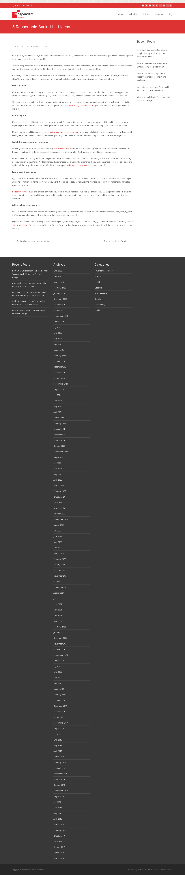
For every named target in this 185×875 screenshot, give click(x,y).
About (121, 14)
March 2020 (58, 689)
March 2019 (58, 756)
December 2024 (60, 367)
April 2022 (57, 547)
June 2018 (57, 807)
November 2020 (60, 643)
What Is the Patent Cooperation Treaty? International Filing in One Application (151, 76)
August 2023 (58, 457)
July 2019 (57, 734)
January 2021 (59, 632)
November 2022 (60, 508)
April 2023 (57, 480)
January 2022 (59, 564)
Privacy (146, 14)
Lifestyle (98, 287)
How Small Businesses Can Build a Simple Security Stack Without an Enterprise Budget (152, 53)
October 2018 (59, 785)
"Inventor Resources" (104, 270)
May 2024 (57, 406)
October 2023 (59, 446)
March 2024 (58, 417)
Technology (100, 304)
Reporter (159, 14)
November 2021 (60, 576)
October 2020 (59, 649)
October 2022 (59, 513)
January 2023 (59, 497)
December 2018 (60, 773)
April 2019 (57, 751)
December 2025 (60, 299)
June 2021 (57, 604)
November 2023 (60, 440)
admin (47, 46)
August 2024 (58, 389)
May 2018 (57, 813)
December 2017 (60, 841)
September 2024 (60, 384)
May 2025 (57, 338)
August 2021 (58, 593)
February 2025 (59, 355)
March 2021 (58, 621)
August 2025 (58, 321)
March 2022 (58, 553)
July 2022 (57, 530)
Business (98, 276)
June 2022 (57, 536)
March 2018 (58, 824)
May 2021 (57, 609)
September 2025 (60, 316)
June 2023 (57, 468)
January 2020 (59, 700)
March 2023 (58, 485)
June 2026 (57, 270)
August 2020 (58, 660)
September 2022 (60, 519)
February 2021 (59, 626)
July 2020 (57, 666)
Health (97, 282)
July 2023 (57, 463)
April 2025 (57, 344)
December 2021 (60, 570)
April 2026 (57, 276)
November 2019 (60, 711)
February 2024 (59, 423)
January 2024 (59, 429)
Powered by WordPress (137, 869)
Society (36, 46)
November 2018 (60, 779)
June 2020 (57, 672)
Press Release (101, 293)
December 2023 (60, 434)
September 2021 (60, 587)
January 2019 (59, 768)
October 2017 (59, 847)
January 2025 (59, 361)
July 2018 (57, 802)
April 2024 (57, 412)
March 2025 (58, 350)
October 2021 (59, 581)
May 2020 (57, 677)
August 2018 (58, 796)
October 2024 (59, 378)
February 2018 (59, 830)
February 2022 (59, 559)
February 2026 (59, 287)
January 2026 (59, 293)
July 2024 (57, 395)
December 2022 (60, 502)
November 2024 (60, 372)
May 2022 (57, 542)
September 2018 (60, 790)
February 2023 (59, 491)
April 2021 (57, 615)
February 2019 (59, 762)
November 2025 (60, 304)
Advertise (133, 14)
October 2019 (59, 717)
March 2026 (58, 282)
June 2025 (57, 333)
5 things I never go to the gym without (32, 241)
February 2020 (59, 694)
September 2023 (60, 451)
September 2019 (60, 723)
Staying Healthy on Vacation (117, 241)
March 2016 (58, 858)
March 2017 (58, 852)
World (97, 310)
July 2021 (57, 598)
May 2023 (57, 474)
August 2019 (58, 728)
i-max (155, 869)
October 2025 (59, 310)
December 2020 (60, 638)
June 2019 (57, 740)
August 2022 (58, 525)
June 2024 (57, 400)
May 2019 (57, 745)
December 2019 (60, 706)
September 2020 (60, 655)
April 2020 (57, 683)
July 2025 (57, 327)
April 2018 (57, 819)
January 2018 (59, 836)
